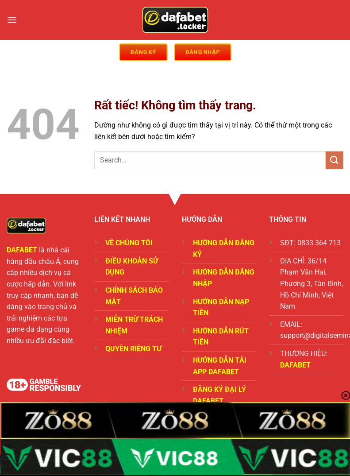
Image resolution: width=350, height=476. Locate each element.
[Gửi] (334, 160)
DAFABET (22, 250)
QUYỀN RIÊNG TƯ (133, 348)
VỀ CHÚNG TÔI (129, 243)
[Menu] (12, 20)
